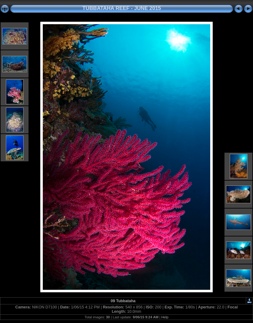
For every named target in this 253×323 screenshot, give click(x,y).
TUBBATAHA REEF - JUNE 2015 (121, 8)
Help (164, 317)
